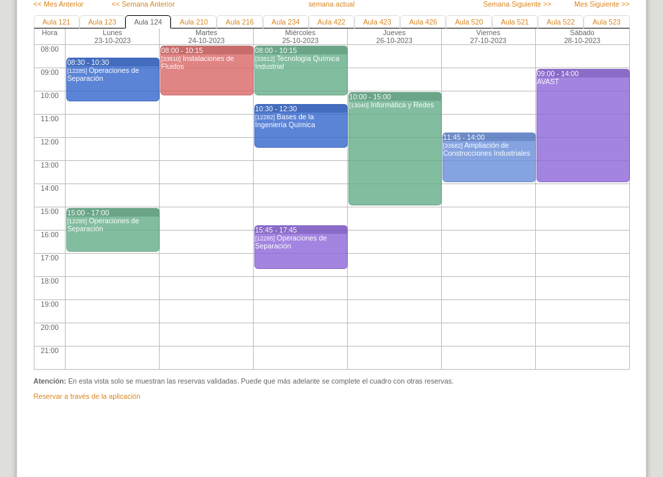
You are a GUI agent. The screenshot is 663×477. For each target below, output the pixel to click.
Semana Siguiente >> (517, 4)
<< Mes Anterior (59, 4)
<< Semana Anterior (142, 4)
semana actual (332, 4)
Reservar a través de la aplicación (87, 396)
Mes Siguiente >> (601, 4)
